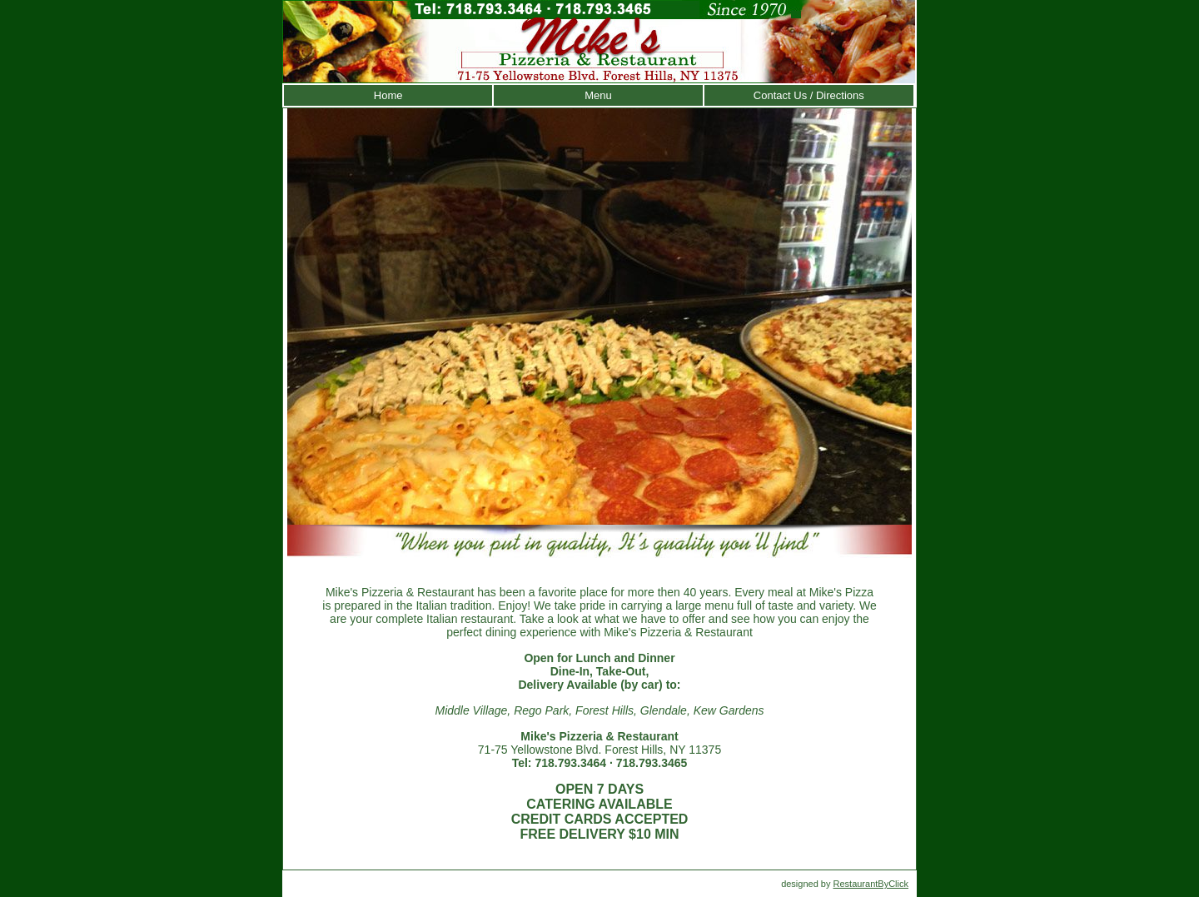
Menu (598, 95)
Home (388, 95)
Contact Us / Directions (809, 95)
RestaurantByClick (870, 884)
